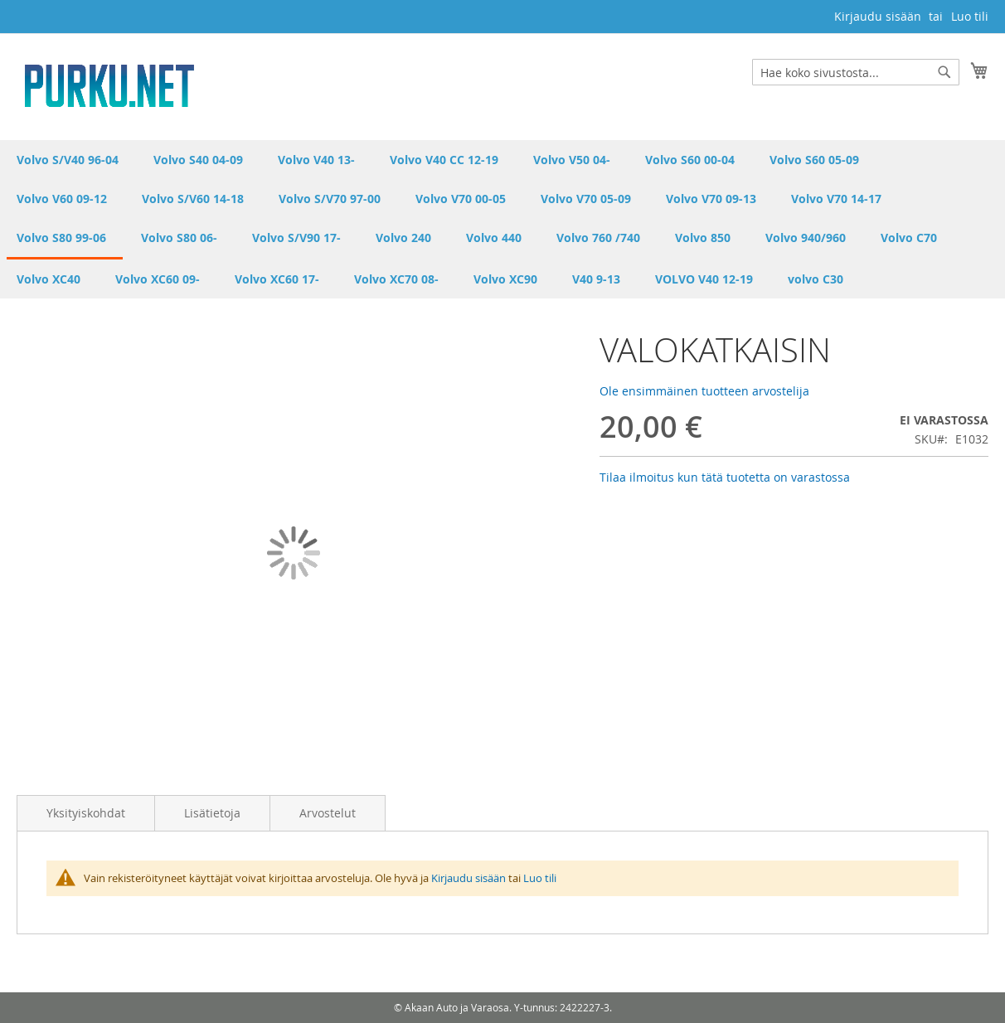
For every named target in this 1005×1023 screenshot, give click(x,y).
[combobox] (855, 72)
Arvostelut (327, 813)
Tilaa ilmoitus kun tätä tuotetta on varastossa (725, 477)
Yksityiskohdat (85, 813)
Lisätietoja (212, 813)
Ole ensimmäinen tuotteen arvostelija (704, 391)
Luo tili (969, 16)
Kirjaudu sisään (877, 16)
